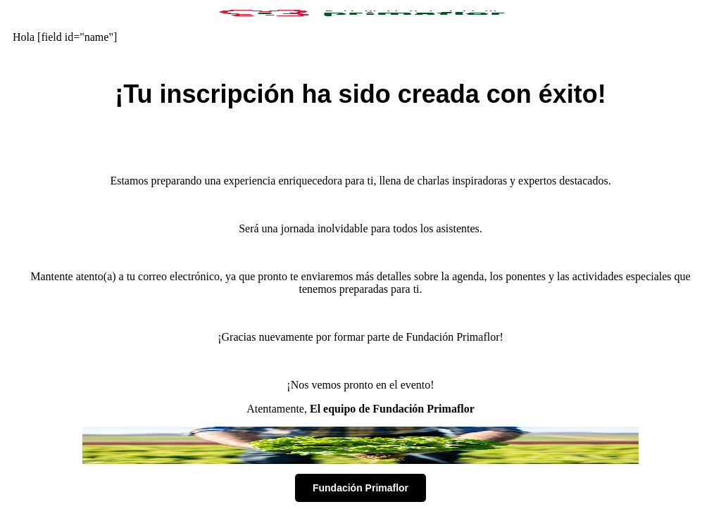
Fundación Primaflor (360, 488)
